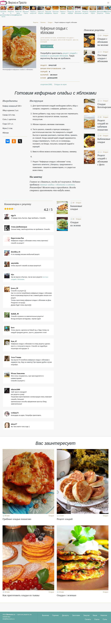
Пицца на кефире (70, 12)
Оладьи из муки (60, 84)
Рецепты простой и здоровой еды (13, 3)
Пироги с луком (63, 12)
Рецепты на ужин (85, 12)
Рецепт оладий (46, 46)
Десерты (65, 615)
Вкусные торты (26, 12)
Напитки (103, 615)
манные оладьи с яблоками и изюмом (57, 184)
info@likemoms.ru (8, 619)
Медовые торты (92, 12)
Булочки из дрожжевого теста (3, 14)
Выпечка (45, 615)
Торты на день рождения (18, 13)
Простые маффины (48, 12)
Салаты (88, 619)
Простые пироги (55, 12)
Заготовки (76, 615)
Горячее (55, 615)
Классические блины (107, 12)
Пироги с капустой (33, 12)
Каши (95, 615)
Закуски (86, 615)
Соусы (96, 619)
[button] (108, 3)
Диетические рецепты (100, 12)
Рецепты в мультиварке (10, 13)
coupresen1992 (46, 84)
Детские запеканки (77, 12)
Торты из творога (40, 12)
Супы (105, 619)
